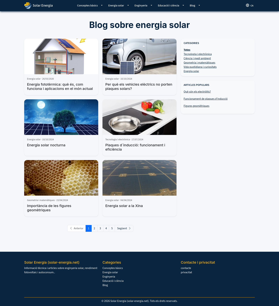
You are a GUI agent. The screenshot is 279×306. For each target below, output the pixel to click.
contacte (186, 268)
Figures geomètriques (196, 106)
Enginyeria (141, 5)
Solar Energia (38, 5)
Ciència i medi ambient (197, 58)
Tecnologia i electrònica (198, 54)
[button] (102, 5)
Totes (187, 50)
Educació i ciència (168, 5)
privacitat (186, 272)
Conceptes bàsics (87, 5)
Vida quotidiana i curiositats (200, 67)
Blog (192, 5)
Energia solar (116, 5)
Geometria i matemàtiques (199, 63)
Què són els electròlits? (197, 92)
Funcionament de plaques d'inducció (206, 99)
